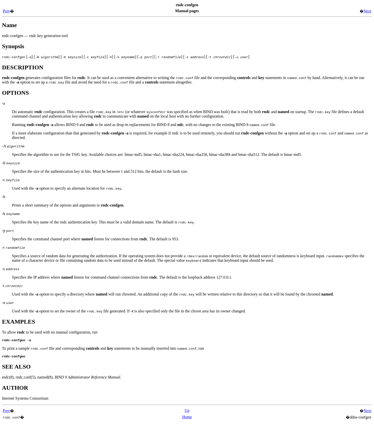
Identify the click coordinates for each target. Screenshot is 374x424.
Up (187, 412)
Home (187, 418)
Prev (6, 11)
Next (367, 11)
